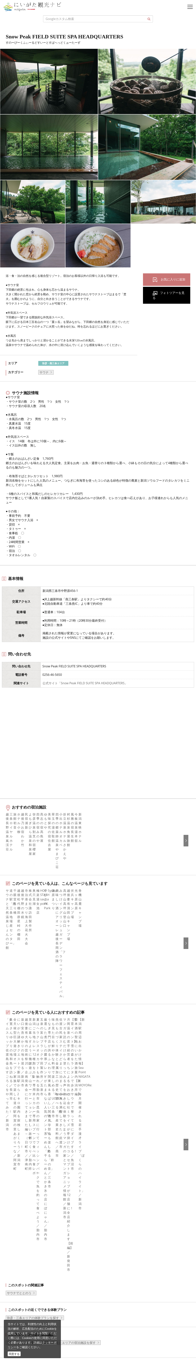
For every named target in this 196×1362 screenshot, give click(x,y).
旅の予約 (15, 1159)
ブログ (13, 1218)
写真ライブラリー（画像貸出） (124, 1154)
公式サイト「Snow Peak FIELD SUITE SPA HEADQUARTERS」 (85, 683)
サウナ (44, 372)
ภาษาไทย (109, 1229)
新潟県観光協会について (119, 1133)
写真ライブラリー (31, 1308)
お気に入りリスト (21, 1169)
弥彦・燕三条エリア (53, 363)
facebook (15, 1202)
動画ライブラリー (115, 1159)
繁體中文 (109, 1218)
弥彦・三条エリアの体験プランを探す (33, 1018)
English (108, 1202)
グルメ (13, 1133)
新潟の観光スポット (32, 1094)
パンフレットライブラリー (121, 1164)
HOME (11, 1094)
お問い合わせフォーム (34, 1340)
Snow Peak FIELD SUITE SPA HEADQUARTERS (77, 1094)
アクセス (15, 1164)
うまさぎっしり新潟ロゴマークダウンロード (133, 1180)
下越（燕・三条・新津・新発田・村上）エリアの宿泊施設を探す (51, 1043)
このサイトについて (116, 1128)
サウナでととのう (19, 994)
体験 (12, 1148)
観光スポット (18, 1143)
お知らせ (15, 1175)
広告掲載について (115, 1143)
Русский (109, 1223)
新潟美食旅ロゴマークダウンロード (127, 1175)
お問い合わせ (112, 1251)
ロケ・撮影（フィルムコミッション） (129, 1185)
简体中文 (109, 1213)
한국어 (107, 1208)
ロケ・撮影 (27, 1329)
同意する (14, 1354)
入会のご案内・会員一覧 (119, 1138)
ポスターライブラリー (118, 1169)
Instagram (16, 1213)
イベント (15, 1154)
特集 (12, 1122)
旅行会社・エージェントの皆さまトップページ (135, 1122)
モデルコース (18, 1138)
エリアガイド (18, 1128)
